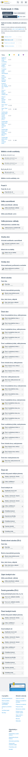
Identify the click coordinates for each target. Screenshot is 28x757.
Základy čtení (7, 37)
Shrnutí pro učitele (20, 709)
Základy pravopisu (9, 46)
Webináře (18, 721)
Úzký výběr (22, 16)
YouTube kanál (5, 710)
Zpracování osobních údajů (13, 744)
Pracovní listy (19, 706)
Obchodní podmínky (14, 741)
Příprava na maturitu (21, 704)
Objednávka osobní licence (14, 734)
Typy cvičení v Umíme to (19, 715)
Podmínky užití (13, 747)
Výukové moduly (20, 698)
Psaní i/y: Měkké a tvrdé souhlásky (4, 59)
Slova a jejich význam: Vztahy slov (4, 92)
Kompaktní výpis (7, 13)
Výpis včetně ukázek (19, 13)
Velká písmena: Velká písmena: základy (3, 78)
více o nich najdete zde (18, 29)
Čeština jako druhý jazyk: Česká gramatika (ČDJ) (4, 132)
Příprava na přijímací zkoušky (21, 701)
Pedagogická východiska (5, 703)
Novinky (4, 712)
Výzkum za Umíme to (6, 707)
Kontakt (11, 749)
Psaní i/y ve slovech (9, 43)
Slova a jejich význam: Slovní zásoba (3, 99)
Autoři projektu (5, 700)
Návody (18, 718)
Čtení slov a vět (8, 40)
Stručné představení (7, 698)
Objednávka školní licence (13, 738)
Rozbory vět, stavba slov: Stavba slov (4, 86)
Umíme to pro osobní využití (19, 712)
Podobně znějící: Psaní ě (3, 65)
